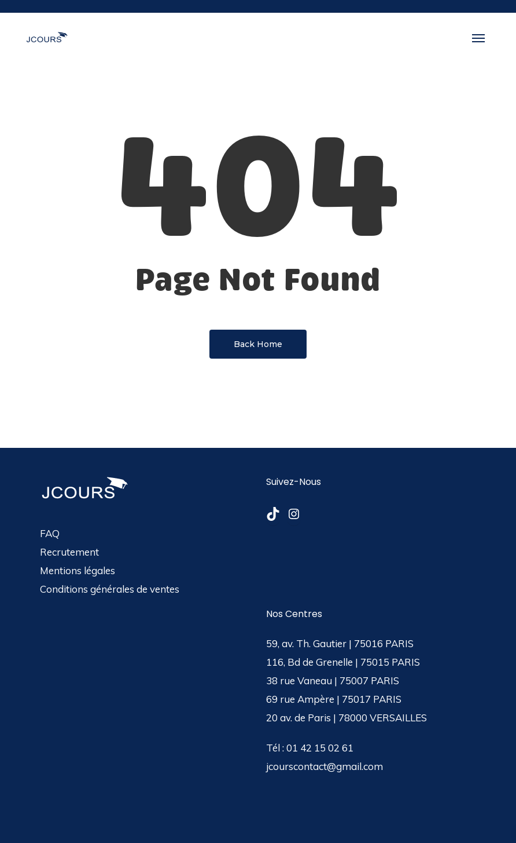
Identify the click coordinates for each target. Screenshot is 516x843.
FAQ (50, 533)
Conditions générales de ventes (109, 589)
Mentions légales (77, 570)
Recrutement (69, 552)
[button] (478, 37)
